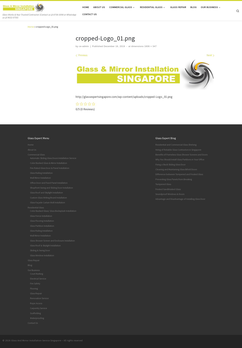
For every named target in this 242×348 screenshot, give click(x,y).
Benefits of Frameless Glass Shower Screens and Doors (181, 154)
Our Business (34, 270)
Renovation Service (39, 298)
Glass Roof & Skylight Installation (45, 245)
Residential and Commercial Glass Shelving (175, 144)
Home (31, 26)
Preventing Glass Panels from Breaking (173, 179)
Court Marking (36, 273)
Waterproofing (37, 318)
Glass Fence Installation (41, 216)
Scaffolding (35, 313)
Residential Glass (36, 207)
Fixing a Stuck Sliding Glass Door (170, 164)
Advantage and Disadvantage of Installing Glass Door (180, 199)
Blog (30, 265)
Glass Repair (33, 260)
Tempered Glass (163, 184)
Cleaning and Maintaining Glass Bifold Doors (176, 169)
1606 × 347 (150, 46)
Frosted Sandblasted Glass (168, 189)
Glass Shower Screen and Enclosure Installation (52, 240)
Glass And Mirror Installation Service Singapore (36, 340)
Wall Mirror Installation (40, 177)
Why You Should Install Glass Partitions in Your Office (179, 159)
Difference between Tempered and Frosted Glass (179, 174)
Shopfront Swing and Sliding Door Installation (51, 187)
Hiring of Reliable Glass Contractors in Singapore (178, 149)
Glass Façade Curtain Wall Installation (47, 202)
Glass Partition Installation (42, 225)
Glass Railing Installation (41, 173)
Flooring (34, 288)
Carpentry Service (38, 308)
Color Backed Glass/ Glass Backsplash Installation (53, 211)
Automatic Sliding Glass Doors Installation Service (53, 158)
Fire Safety (35, 283)
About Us (32, 149)
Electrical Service (38, 278)
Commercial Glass (36, 154)
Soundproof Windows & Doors (169, 194)
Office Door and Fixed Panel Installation (49, 182)
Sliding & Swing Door (40, 250)
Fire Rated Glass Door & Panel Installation (49, 168)
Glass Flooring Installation (42, 220)
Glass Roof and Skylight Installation (46, 192)
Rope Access (36, 303)
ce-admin (84, 46)
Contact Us (33, 323)
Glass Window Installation (42, 255)
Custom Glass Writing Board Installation (48, 197)
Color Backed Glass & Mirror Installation (48, 163)
